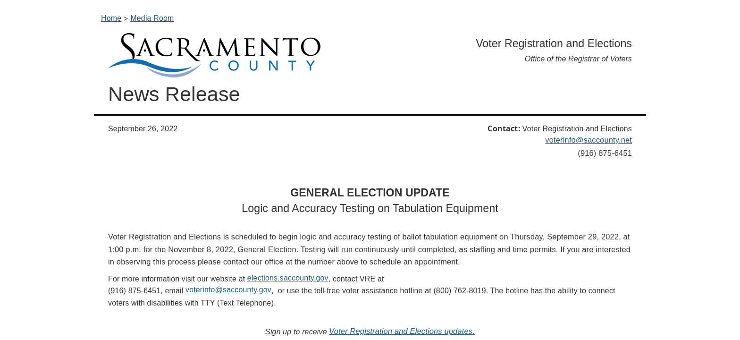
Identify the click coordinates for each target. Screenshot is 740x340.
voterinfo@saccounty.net (588, 140)
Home (111, 18)
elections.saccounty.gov (287, 278)
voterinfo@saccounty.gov (228, 290)
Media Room (152, 18)
